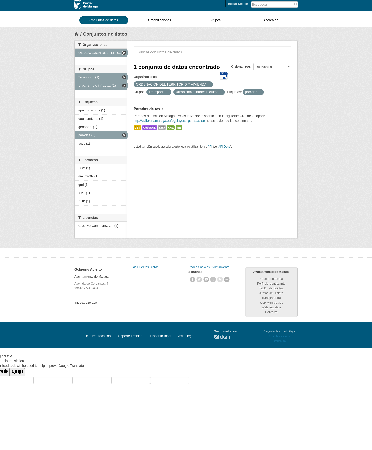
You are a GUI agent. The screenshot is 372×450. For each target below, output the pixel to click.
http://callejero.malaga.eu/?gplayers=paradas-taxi (170, 121)
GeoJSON (149, 127)
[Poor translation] (17, 372)
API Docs (224, 146)
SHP (162, 127)
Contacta (271, 312)
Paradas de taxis (148, 109)
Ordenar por (240, 66)
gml (179, 127)
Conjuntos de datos (103, 20)
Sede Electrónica (271, 279)
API (210, 146)
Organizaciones (159, 20)
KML (171, 127)
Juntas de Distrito (271, 293)
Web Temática (271, 307)
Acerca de (270, 20)
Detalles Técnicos (97, 336)
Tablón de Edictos (271, 288)
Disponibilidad (160, 336)
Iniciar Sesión (238, 3)
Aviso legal (186, 336)
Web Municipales (271, 302)
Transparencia (271, 298)
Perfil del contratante (271, 283)
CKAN (222, 336)
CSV (137, 127)
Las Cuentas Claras (144, 267)
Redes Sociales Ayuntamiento (208, 267)
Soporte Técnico (130, 336)
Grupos (215, 20)
